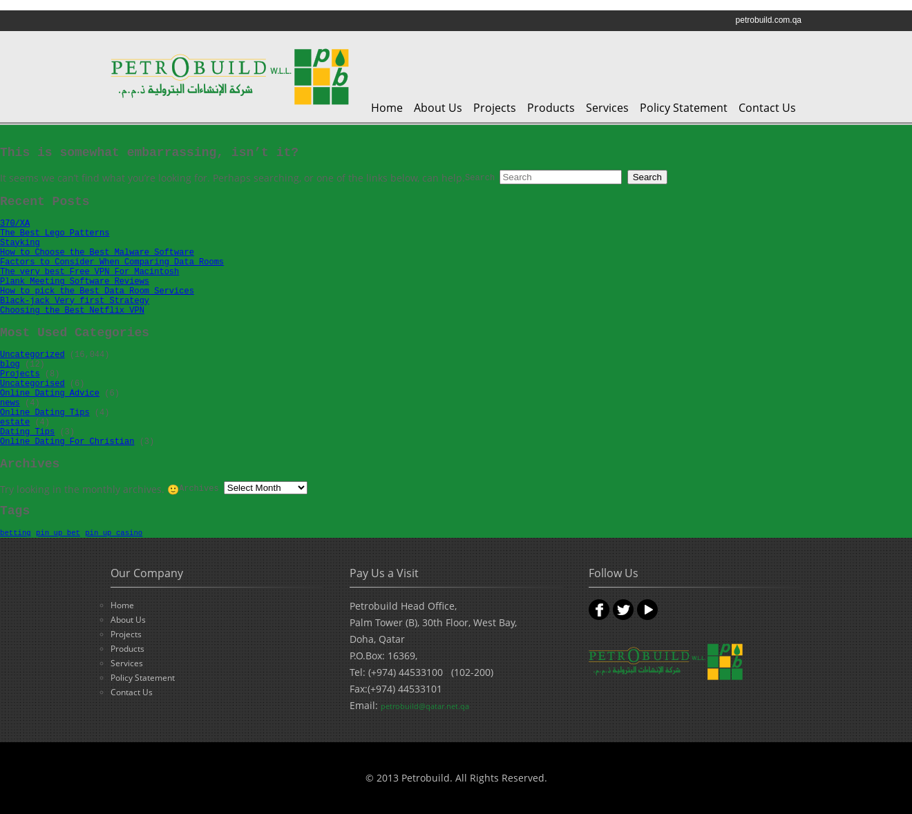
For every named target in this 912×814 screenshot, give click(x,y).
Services (607, 107)
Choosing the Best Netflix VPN (72, 311)
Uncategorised (32, 384)
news (10, 403)
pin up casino (113, 533)
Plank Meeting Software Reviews (74, 282)
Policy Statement (684, 107)
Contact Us (767, 107)
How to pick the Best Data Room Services (97, 291)
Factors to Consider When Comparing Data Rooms (112, 262)
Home (387, 107)
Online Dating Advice (49, 393)
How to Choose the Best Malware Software (97, 253)
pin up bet (58, 533)
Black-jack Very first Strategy (74, 301)
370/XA (15, 224)
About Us (438, 107)
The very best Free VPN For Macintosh (89, 272)
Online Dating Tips (45, 413)
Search (480, 178)
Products (551, 107)
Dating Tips (27, 432)
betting (15, 533)
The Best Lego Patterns (54, 233)
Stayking (20, 243)
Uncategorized (32, 355)
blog (10, 364)
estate (15, 422)
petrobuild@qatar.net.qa (425, 706)
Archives (199, 489)
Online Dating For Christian (67, 442)
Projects (494, 107)
